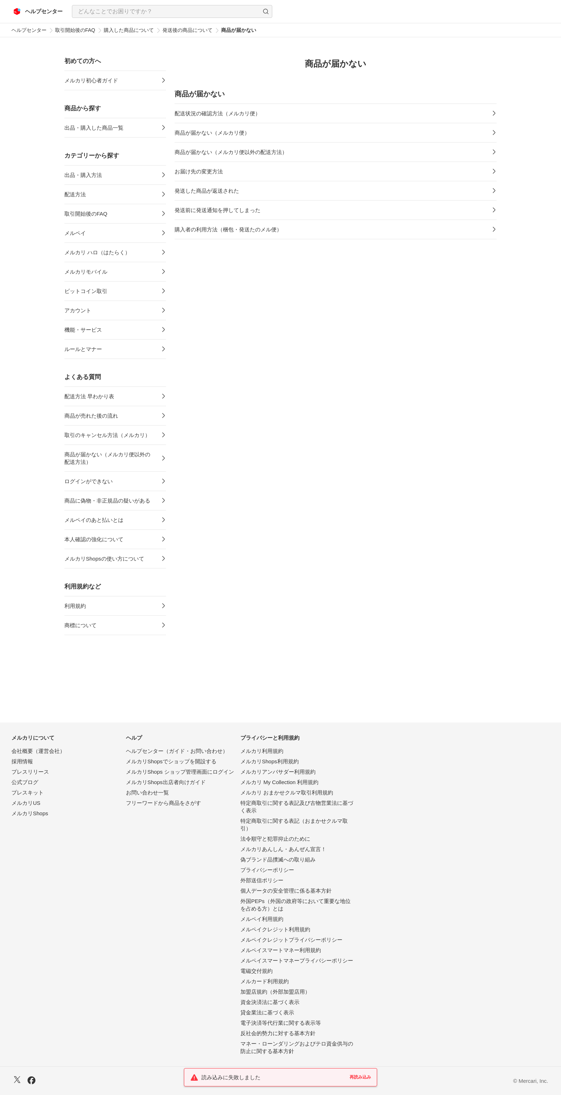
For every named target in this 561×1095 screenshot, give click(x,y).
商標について (80, 625)
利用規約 (75, 606)
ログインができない (88, 481)
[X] (17, 1080)
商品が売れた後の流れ (91, 416)
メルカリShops (29, 813)
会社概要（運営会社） (38, 751)
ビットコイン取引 (85, 291)
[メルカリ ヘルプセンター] (38, 11)
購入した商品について (129, 30)
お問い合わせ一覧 (147, 792)
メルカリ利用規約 (261, 751)
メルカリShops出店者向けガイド (166, 782)
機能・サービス (83, 330)
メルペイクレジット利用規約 (275, 929)
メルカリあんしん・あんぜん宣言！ (283, 849)
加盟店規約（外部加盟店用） (275, 992)
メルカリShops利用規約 (269, 761)
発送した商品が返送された (207, 191)
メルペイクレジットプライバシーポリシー (291, 940)
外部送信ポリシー (261, 880)
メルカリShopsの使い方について (104, 559)
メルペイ (75, 233)
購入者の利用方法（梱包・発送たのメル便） (228, 229)
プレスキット (27, 792)
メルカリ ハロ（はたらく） (97, 252)
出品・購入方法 (83, 175)
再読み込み (360, 1077)
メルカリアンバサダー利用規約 (278, 772)
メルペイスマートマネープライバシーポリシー (296, 960)
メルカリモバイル (85, 272)
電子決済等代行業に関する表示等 (280, 1023)
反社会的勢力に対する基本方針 (278, 1033)
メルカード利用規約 (264, 981)
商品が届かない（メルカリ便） (212, 133)
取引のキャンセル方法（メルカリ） (107, 435)
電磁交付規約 (256, 971)
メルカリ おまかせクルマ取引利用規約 (286, 792)
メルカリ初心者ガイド (91, 80)
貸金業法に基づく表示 (267, 1012)
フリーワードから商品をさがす (163, 803)
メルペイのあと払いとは (93, 520)
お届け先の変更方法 (199, 171)
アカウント (77, 310)
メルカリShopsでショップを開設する (171, 761)
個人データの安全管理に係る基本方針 (286, 891)
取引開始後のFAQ (75, 30)
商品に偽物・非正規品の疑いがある (107, 501)
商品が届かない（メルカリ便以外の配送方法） (107, 458)
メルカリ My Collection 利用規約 (279, 782)
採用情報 (22, 761)
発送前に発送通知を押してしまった (217, 210)
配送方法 (75, 194)
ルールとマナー (83, 349)
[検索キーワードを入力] (166, 11)
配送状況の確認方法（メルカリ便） (217, 113)
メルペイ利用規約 (261, 919)
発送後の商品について (187, 30)
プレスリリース (30, 772)
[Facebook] (31, 1081)
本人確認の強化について (93, 539)
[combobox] (172, 11)
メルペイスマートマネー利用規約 (280, 950)
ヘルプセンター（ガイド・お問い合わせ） (177, 751)
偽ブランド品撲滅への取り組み (278, 859)
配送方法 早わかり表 (89, 396)
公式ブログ (24, 782)
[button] (266, 11)
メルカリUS (25, 803)
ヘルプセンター (29, 30)
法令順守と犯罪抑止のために (275, 839)
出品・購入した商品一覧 (93, 128)
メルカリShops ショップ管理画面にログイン (180, 772)
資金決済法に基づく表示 (269, 1002)
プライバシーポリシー (267, 870)
